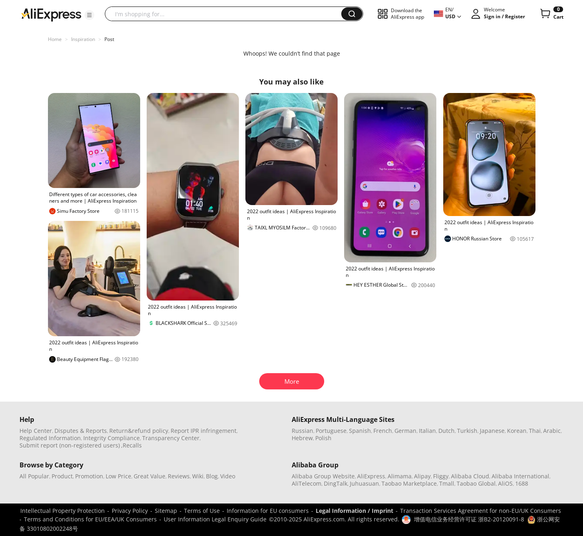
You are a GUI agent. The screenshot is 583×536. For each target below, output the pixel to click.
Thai (535, 430)
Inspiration (83, 39)
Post (109, 39)
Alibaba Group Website (323, 476)
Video (227, 476)
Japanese (492, 430)
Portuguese (331, 430)
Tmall (446, 483)
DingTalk (335, 483)
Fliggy (441, 476)
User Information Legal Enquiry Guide (215, 519)
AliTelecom (306, 483)
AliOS (505, 483)
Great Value (149, 476)
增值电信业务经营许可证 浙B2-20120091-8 (469, 519)
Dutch (446, 430)
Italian (427, 430)
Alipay (422, 476)
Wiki (198, 476)
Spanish (360, 430)
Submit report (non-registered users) (70, 445)
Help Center (36, 430)
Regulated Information (50, 438)
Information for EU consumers (268, 510)
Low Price (118, 476)
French (382, 430)
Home (55, 39)
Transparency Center (170, 438)
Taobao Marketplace (409, 483)
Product (62, 476)
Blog (212, 476)
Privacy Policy (130, 510)
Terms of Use (202, 510)
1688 (521, 483)
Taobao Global (476, 483)
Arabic (552, 430)
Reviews (179, 476)
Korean (517, 430)
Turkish (467, 430)
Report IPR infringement (203, 430)
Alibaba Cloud (470, 476)
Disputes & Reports (80, 430)
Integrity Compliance (111, 438)
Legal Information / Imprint (354, 510)
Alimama (400, 476)
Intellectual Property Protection (62, 510)
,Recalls (131, 445)
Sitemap (166, 510)
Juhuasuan (364, 483)
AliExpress (371, 476)
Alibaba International (520, 476)
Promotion (89, 476)
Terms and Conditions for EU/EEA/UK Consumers (90, 519)
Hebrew (302, 438)
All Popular (34, 476)
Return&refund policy (138, 430)
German (405, 430)
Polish (323, 438)
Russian (302, 430)
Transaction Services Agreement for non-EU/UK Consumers (480, 510)
